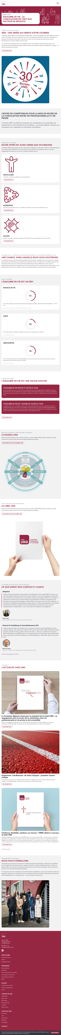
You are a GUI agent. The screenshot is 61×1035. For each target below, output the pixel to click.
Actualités (4, 1005)
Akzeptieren (54, 1032)
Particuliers (6, 955)
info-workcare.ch (10, 363)
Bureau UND (4, 998)
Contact (4, 1026)
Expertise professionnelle (7, 987)
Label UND (4, 970)
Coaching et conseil (6, 957)
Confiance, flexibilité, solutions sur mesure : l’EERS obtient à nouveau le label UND (30, 834)
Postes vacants (5, 1007)
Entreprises (5, 966)
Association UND (5, 1002)
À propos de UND (7, 994)
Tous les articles (6, 849)
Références (4, 1020)
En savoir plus (7, 50)
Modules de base (5, 968)
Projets (3, 989)
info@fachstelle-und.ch (7, 947)
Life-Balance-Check (6, 961)
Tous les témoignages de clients (10, 654)
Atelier (3, 979)
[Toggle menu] (57, 3)
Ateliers (3, 959)
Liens (3, 1015)
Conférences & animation (7, 985)
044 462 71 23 (5, 945)
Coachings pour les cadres (7, 977)
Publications (4, 1013)
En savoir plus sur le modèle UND (13, 443)
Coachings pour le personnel (8, 974)
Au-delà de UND (7, 1011)
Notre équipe (4, 1000)
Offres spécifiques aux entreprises (9, 972)
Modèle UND (4, 996)
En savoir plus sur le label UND (12, 514)
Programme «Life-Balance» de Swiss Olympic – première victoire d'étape (28, 776)
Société (4, 983)
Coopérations (5, 1017)
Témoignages (5, 1022)
